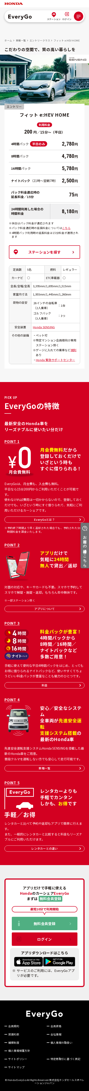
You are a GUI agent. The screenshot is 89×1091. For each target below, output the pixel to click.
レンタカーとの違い (56, 848)
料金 (61, 685)
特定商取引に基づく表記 (66, 1059)
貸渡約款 (13, 1034)
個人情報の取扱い (61, 1042)
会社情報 (56, 1034)
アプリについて (57, 609)
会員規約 (13, 1026)
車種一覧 (59, 768)
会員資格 (56, 1026)
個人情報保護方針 (19, 1050)
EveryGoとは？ (57, 519)
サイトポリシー (17, 1059)
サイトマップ (16, 1067)
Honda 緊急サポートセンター (55, 360)
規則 (74, 350)
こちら (66, 228)
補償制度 (13, 1042)
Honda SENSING (44, 327)
